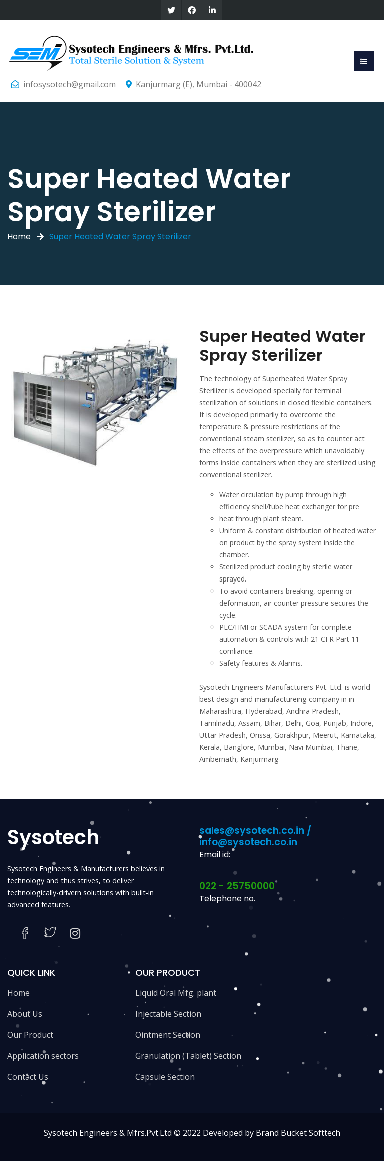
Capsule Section (165, 1076)
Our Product (31, 1034)
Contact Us (28, 1076)
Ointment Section (168, 1034)
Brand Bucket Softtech (298, 1132)
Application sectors (43, 1055)
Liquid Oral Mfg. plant (176, 992)
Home (19, 236)
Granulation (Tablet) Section (189, 1055)
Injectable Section (169, 1013)
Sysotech (54, 837)
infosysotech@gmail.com (70, 84)
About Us (25, 1013)
